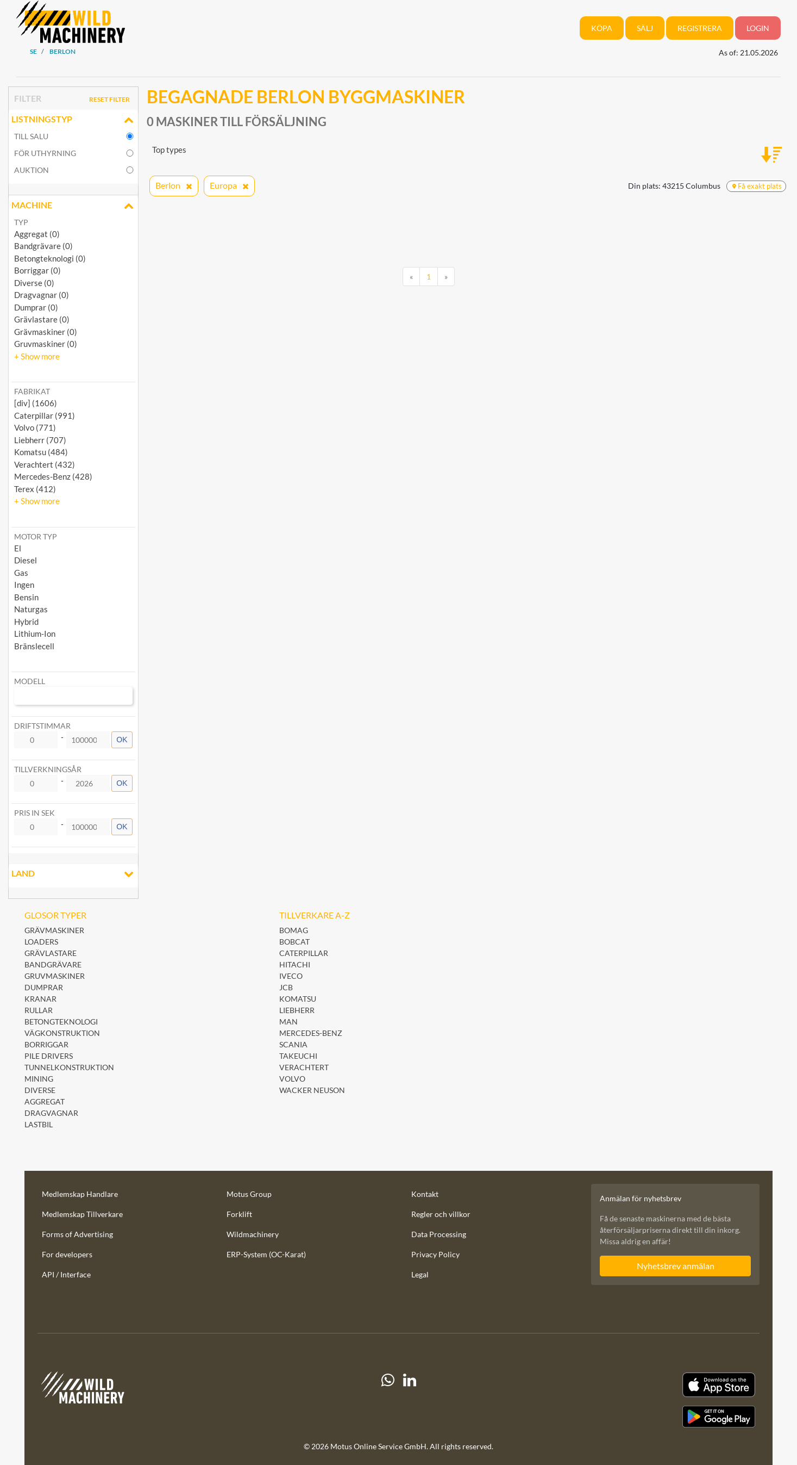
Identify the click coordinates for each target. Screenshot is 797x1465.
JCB (286, 987)
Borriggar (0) (37, 270)
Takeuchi (298, 1055)
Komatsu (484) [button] (41, 452)
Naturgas (31, 609)
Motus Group (249, 1194)
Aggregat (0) (37, 234)
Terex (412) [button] (35, 489)
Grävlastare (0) (42, 319)
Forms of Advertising (77, 1234)
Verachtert (304, 1067)
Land (73, 874)
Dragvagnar (51, 1113)
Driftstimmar (42, 725)
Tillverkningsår (47, 769)
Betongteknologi (61, 1021)
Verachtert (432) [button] (44, 464)
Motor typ (35, 536)
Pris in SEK (34, 812)
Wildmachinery (253, 1234)
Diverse (39, 1090)
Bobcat (294, 941)
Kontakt (424, 1194)
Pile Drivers (48, 1055)
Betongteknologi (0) (50, 258)
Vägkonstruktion (62, 1033)
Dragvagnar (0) (41, 295)
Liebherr (297, 1010)
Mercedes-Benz (310, 1033)
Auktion (31, 170)
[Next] (446, 277)
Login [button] (757, 28)
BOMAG (293, 930)
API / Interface (66, 1274)
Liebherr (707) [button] (40, 440)
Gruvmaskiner (54, 975)
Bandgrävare (52, 964)
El (17, 548)
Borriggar (46, 1044)
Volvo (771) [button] (35, 427)
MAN (288, 1021)
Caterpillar (303, 953)
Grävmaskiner (54, 930)
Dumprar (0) (36, 307)
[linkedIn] (410, 1399)
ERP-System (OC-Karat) (266, 1254)
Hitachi (294, 964)
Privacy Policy (435, 1254)
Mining (38, 1078)
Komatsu (297, 998)
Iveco (291, 975)
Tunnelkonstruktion (69, 1067)
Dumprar (43, 987)
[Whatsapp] (388, 1399)
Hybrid (26, 621)
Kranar (40, 998)
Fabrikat (32, 391)
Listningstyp (73, 120)
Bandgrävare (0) (43, 246)
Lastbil (38, 1124)
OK (121, 739)
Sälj (645, 28)
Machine (73, 206)
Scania (293, 1044)
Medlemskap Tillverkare (82, 1214)
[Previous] (411, 277)
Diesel (25, 560)
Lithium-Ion (34, 633)
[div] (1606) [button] (35, 403)
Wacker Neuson (312, 1090)
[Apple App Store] (645, 1384)
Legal (420, 1274)
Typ (21, 222)
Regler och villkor (440, 1214)
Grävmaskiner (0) (45, 332)
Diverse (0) (34, 283)
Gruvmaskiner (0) (45, 344)
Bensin (26, 597)
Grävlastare (50, 953)
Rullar (38, 1010)
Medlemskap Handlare (80, 1194)
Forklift (239, 1214)
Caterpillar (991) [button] (44, 415)
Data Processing (438, 1234)
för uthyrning (45, 153)
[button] (37, 356)
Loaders (41, 941)
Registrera (699, 28)
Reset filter (109, 99)
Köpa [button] (601, 28)
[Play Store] (645, 1416)
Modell (29, 681)
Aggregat (44, 1101)
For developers (67, 1254)
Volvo (292, 1078)
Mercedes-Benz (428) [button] (53, 476)
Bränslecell (34, 646)
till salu (31, 136)
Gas (21, 573)
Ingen (24, 584)
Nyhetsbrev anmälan (675, 1266)
